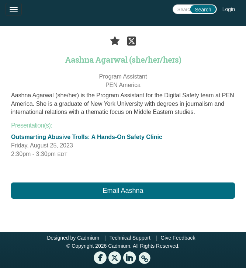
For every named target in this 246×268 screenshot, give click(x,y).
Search (203, 10)
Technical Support (130, 238)
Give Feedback (177, 238)
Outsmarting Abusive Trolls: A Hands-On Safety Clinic (86, 137)
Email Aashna (123, 190)
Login (228, 9)
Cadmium (88, 238)
